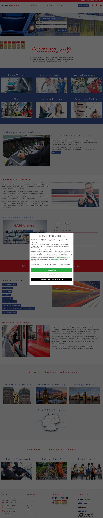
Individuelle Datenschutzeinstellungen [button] (51, 279)
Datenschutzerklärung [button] (52, 282)
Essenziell (35, 263)
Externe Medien (65, 263)
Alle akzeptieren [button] (51, 269)
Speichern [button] (51, 274)
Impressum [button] (60, 282)
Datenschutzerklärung (62, 257)
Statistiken (44, 263)
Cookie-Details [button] (43, 282)
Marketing (54, 263)
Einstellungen (54, 258)
